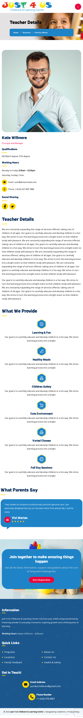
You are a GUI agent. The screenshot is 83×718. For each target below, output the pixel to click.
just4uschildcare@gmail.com (45, 686)
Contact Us (50, 657)
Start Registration (41, 580)
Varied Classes (41, 440)
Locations (9, 657)
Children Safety (41, 386)
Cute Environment (41, 413)
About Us (49, 651)
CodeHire (61, 711)
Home (15, 32)
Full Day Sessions (41, 467)
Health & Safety (52, 662)
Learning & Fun (41, 332)
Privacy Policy (73, 711)
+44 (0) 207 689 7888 (24, 189)
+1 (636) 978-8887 (45, 698)
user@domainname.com (25, 182)
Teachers (26, 32)
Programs (9, 651)
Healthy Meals (41, 359)
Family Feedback (13, 662)
